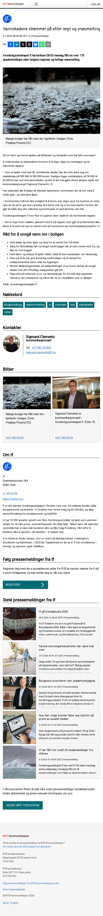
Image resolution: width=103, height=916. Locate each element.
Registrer (25, 584)
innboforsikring (35, 304)
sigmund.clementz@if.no (41, 352)
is (50, 304)
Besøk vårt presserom (22, 805)
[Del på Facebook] (10, 45)
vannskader (86, 304)
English (14, 902)
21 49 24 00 (10, 493)
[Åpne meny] (36, 4)
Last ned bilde (15, 437)
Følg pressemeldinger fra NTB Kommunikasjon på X (31, 883)
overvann (60, 304)
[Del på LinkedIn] (17, 45)
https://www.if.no (13, 499)
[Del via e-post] (48, 45)
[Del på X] (23, 45)
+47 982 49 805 (41, 347)
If (29, 36)
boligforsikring (13, 304)
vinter (7, 312)
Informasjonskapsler (14, 889)
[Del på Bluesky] (35, 45)
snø (72, 304)
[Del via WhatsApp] (42, 45)
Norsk (6, 902)
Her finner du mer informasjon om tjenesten (27, 846)
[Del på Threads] (29, 45)
